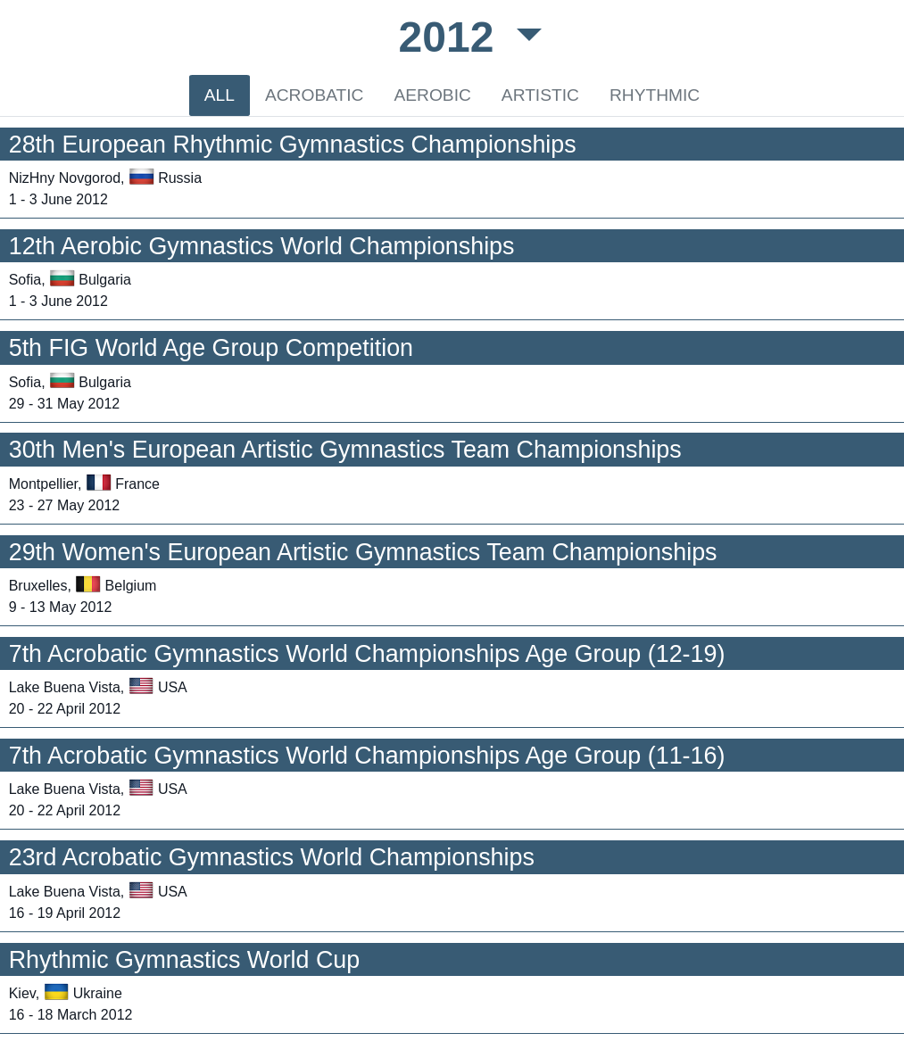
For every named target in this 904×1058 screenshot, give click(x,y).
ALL (219, 95)
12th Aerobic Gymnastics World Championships (262, 246)
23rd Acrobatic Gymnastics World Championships (272, 857)
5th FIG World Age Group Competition (211, 348)
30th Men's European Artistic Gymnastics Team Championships (345, 449)
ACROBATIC (314, 95)
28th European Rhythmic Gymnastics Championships (292, 144)
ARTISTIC (540, 95)
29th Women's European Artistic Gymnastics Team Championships (363, 552)
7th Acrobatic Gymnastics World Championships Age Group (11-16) (367, 755)
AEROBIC (432, 95)
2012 (452, 37)
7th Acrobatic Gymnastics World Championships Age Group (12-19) (367, 654)
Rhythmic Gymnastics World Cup (185, 959)
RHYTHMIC (655, 95)
